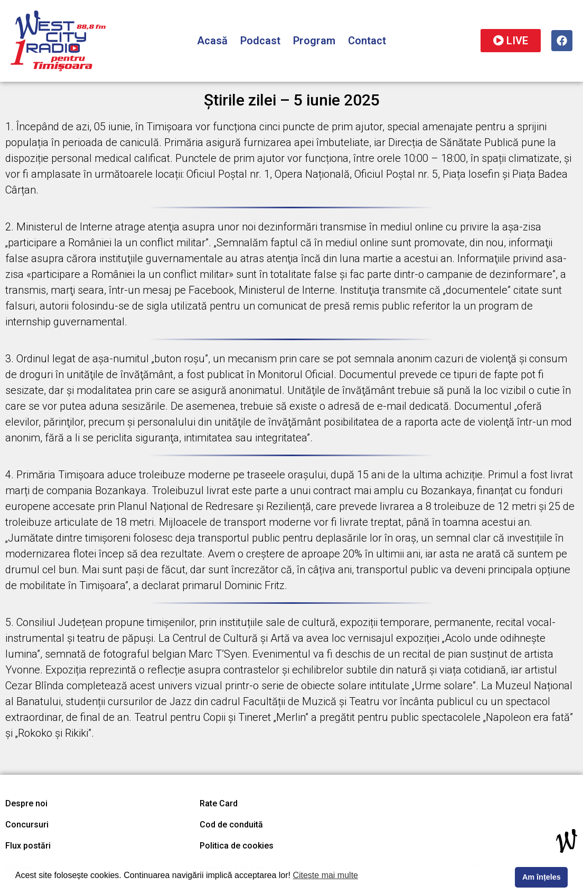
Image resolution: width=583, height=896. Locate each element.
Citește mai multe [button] (325, 875)
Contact (367, 40)
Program (314, 40)
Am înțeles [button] (541, 877)
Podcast (260, 40)
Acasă (212, 40)
